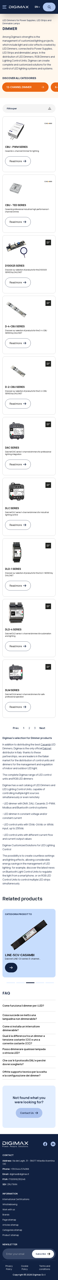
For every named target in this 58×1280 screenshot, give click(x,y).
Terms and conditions (44, 1267)
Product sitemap (10, 1235)
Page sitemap (9, 1219)
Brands (5, 1214)
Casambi (46, 744)
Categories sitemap (12, 1230)
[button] (29, 1005)
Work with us (8, 1209)
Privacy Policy (9, 1267)
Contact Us (29, 1113)
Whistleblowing (9, 1204)
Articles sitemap (10, 1224)
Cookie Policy (24, 1267)
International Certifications (15, 1199)
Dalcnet (47, 748)
